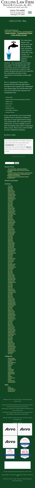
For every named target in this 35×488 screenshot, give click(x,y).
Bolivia (3, 408)
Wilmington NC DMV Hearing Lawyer (15, 417)
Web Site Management (27, 478)
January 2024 (11, 192)
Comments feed (11, 389)
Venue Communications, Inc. (17, 480)
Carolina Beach (11, 408)
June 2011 (10, 338)
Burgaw (6, 408)
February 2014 (11, 299)
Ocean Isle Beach (6, 412)
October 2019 (11, 245)
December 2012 (11, 314)
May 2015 (10, 286)
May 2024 (10, 188)
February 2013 (11, 311)
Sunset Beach (26, 412)
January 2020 (11, 244)
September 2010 (12, 350)
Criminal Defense (12, 359)
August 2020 (11, 234)
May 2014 (10, 294)
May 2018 (10, 255)
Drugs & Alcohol (11, 362)
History (9, 366)
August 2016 (11, 268)
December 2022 (11, 211)
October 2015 (11, 280)
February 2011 (11, 343)
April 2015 (10, 287)
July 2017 (10, 262)
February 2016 (11, 275)
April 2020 (10, 240)
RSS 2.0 (28, 147)
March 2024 (10, 190)
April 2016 (10, 272)
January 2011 (11, 345)
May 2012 (10, 322)
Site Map (9, 471)
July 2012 (10, 321)
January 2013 (11, 312)
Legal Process (11, 372)
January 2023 (11, 209)
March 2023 (10, 206)
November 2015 (11, 279)
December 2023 (11, 194)
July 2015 (10, 283)
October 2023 (11, 197)
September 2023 (12, 198)
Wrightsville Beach (25, 414)
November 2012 (11, 315)
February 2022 (11, 220)
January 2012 (11, 328)
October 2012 (11, 317)
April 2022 (10, 218)
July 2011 (10, 336)
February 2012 (11, 326)
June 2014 (10, 293)
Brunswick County (18, 406)
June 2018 (10, 254)
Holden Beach (28, 408)
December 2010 (11, 346)
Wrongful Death (11, 382)
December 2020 (11, 232)
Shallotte (11, 412)
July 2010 (10, 353)
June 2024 (10, 187)
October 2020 (11, 233)
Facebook (14, 422)
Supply (18, 412)
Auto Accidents (11, 358)
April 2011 (10, 340)
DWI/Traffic (10, 363)
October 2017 (11, 259)
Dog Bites (10, 361)
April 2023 (10, 205)
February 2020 (11, 243)
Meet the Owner (6, 478)
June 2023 (10, 202)
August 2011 (11, 335)
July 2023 (10, 201)
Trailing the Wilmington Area (11, 30)
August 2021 (11, 225)
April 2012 (10, 324)
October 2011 (11, 332)
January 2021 (11, 230)
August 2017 (11, 261)
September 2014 (12, 292)
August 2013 (11, 306)
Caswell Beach (17, 408)
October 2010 (11, 349)
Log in (9, 386)
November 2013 (11, 303)
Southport (15, 412)
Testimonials (5, 417)
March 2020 (10, 241)
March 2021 (10, 227)
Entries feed (11, 388)
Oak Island (20, 410)
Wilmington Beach (17, 414)
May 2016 (10, 271)
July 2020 (10, 236)
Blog (18, 422)
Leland (16, 410)
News (9, 375)
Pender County (25, 406)
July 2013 (10, 307)
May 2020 (10, 238)
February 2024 (11, 191)
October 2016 (11, 265)
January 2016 (11, 276)
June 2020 (10, 237)
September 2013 (12, 304)
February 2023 (11, 208)
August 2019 (11, 247)
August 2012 (11, 319)
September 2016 (12, 266)
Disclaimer (6, 471)
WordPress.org (11, 391)
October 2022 (11, 212)
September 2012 (12, 318)
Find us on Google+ (13, 478)
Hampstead (23, 408)
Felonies (10, 365)
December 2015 (11, 278)
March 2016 (10, 273)
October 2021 (11, 223)
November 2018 (11, 250)
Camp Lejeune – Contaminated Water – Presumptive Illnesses (18, 31)
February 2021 (11, 229)
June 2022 (10, 215)
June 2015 (10, 285)
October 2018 (11, 251)
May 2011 (10, 339)
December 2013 (11, 301)
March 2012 (10, 325)
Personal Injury (11, 377)
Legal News (10, 370)
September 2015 (12, 282)
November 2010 (11, 347)
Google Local (19, 478)
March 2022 (10, 219)
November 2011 (11, 331)
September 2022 (12, 213)
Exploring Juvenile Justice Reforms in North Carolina (20, 172)
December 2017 (11, 258)
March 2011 (10, 342)
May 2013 (10, 308)
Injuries (9, 368)
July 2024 (10, 185)
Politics (9, 379)
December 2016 (11, 264)
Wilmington (11, 414)
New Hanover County (11, 406)
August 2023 (11, 199)
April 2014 (10, 296)
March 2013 (10, 310)
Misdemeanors (11, 373)
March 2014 (10, 297)
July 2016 (10, 269)
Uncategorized (9, 145)
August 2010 (11, 352)
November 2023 (11, 195)
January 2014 (11, 300)
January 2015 (11, 289)
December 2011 (11, 329)
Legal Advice (11, 369)
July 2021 (10, 226)
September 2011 (12, 333)
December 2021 (11, 222)
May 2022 (10, 216)
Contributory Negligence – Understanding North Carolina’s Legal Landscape (18, 175)
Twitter (20, 422)
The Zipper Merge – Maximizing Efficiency (17, 168)
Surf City (22, 412)
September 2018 (12, 252)
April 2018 (10, 257)
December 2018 (11, 248)
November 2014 (11, 290)
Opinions (10, 376)
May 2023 (10, 204)
